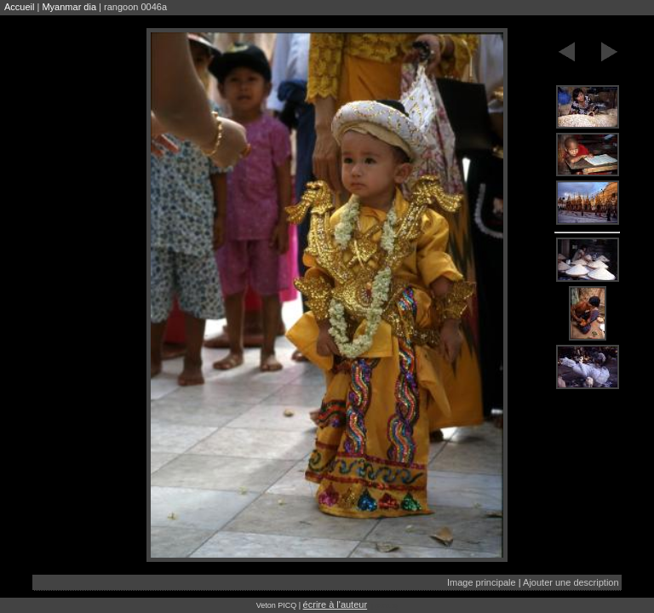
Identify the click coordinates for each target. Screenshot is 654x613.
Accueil (19, 7)
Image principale (481, 582)
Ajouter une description (571, 582)
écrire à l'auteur (335, 604)
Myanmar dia (69, 7)
